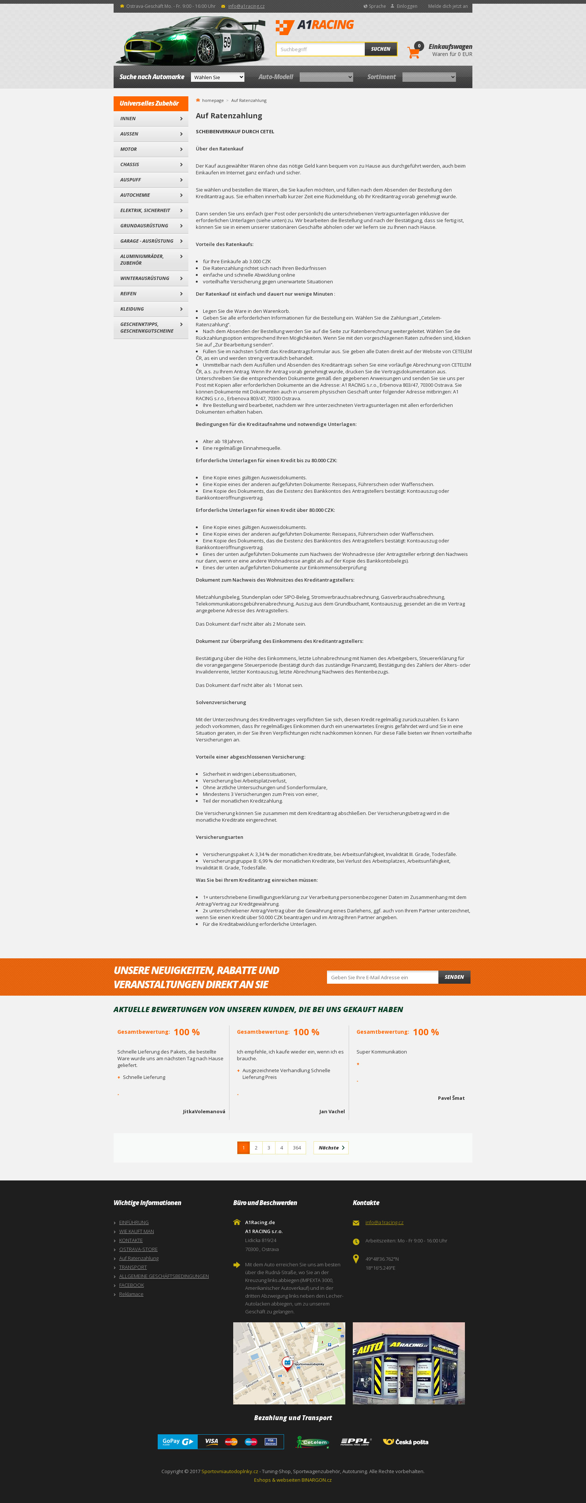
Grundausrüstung (144, 225)
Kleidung (132, 308)
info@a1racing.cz (246, 6)
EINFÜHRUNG (134, 1222)
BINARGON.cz (317, 1479)
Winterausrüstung (144, 278)
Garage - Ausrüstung (146, 240)
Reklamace (131, 1294)
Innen (128, 118)
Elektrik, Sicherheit (145, 210)
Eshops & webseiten (277, 1479)
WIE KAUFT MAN (136, 1231)
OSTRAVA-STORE (138, 1249)
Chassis (129, 164)
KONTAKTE (131, 1240)
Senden (454, 977)
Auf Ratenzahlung (138, 1258)
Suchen (381, 49)
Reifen (128, 293)
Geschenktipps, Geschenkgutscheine (146, 327)
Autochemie (135, 195)
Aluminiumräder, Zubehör (142, 259)
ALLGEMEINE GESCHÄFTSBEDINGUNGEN (164, 1276)
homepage (213, 99)
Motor (128, 149)
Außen (129, 133)
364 (297, 1147)
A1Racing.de (340, 27)
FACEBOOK (131, 1285)
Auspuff (130, 179)
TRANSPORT (133, 1267)
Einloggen (407, 6)
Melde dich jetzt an (448, 6)
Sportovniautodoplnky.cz (229, 1471)
